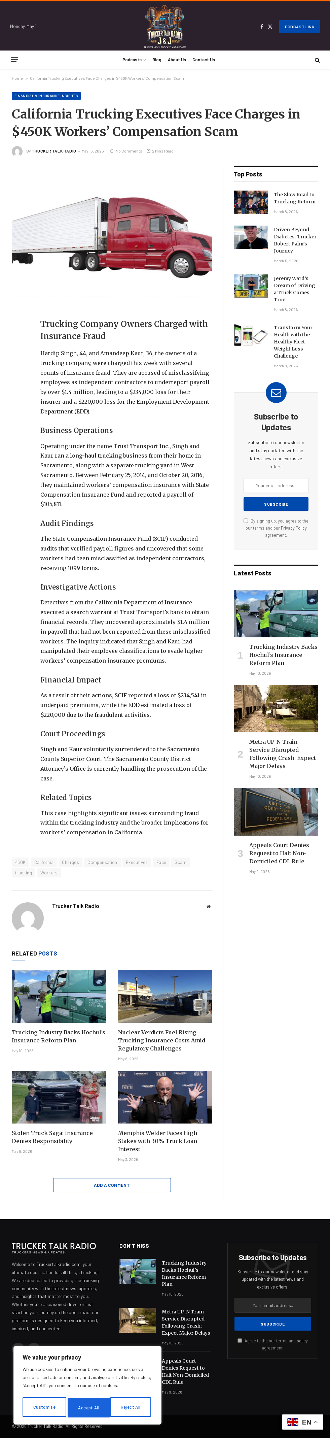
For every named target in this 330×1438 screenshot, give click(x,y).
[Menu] (14, 59)
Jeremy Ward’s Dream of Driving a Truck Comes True (294, 289)
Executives (137, 862)
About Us (177, 59)
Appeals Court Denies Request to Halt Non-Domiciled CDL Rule (279, 853)
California (44, 862)
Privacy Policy (294, 528)
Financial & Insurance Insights (46, 96)
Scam (180, 862)
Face (161, 862)
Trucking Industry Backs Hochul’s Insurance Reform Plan (58, 1036)
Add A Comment (112, 1185)
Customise (44, 1407)
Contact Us (203, 59)
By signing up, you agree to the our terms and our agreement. (276, 528)
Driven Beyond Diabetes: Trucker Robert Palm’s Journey (295, 240)
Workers (49, 872)
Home (17, 78)
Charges (70, 862)
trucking (23, 872)
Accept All (131, 1407)
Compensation (102, 862)
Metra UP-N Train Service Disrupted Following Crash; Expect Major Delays (282, 753)
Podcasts (132, 59)
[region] (87, 1387)
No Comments (126, 150)
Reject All (87, 1407)
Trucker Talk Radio (54, 150)
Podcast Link (299, 26)
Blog (156, 59)
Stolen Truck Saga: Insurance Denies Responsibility (52, 1137)
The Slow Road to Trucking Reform (295, 198)
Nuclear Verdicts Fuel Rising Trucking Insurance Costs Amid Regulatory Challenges (161, 1040)
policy (302, 1340)
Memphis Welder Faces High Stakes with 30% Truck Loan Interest (157, 1141)
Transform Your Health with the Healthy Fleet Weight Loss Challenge (293, 342)
